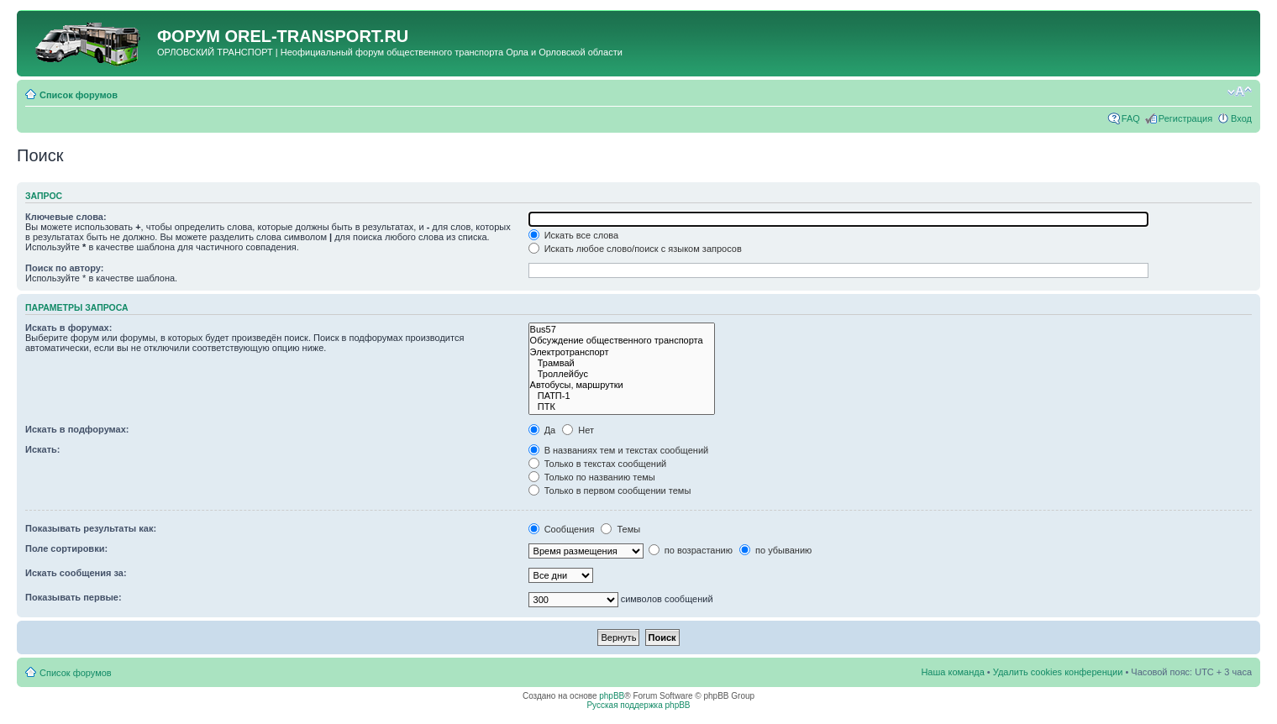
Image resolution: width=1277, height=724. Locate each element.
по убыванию (775, 550)
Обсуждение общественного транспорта (622, 340)
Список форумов (78, 95)
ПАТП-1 (622, 396)
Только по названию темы (591, 477)
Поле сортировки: (66, 548)
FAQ (1131, 118)
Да (542, 430)
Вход (1241, 118)
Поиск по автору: (64, 268)
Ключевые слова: (66, 217)
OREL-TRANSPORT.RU (316, 36)
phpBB (611, 695)
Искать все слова (573, 235)
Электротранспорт (622, 352)
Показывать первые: (73, 597)
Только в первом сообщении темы (609, 490)
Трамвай (622, 363)
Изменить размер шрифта (1239, 91)
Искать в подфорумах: (77, 429)
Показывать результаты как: (90, 528)
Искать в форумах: (68, 328)
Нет (578, 430)
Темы (620, 529)
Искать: (42, 449)
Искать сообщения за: (76, 573)
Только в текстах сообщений (597, 464)
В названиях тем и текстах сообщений (618, 450)
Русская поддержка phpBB (638, 705)
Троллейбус (622, 374)
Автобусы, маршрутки (622, 385)
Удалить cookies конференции (1058, 672)
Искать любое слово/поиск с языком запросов (635, 249)
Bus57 (622, 329)
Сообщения (561, 529)
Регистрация (1185, 118)
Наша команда (952, 672)
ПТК (622, 406)
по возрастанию (691, 550)
